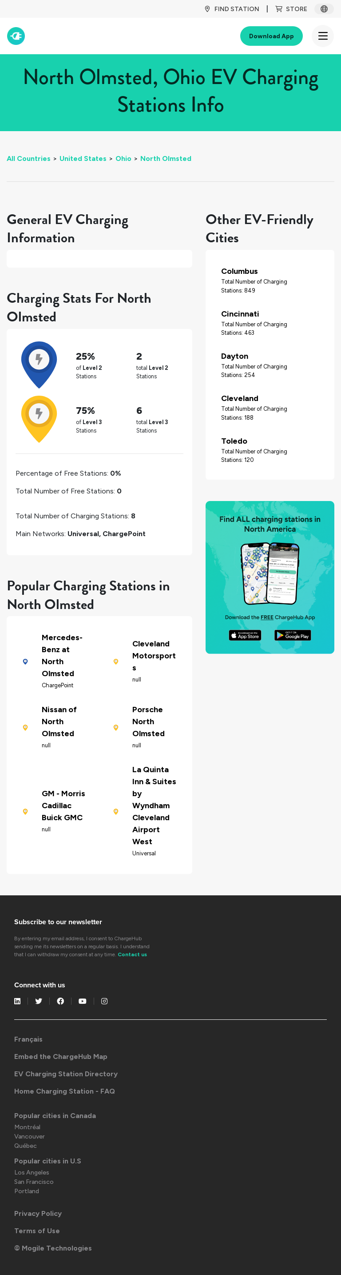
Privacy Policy (38, 1213)
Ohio (123, 158)
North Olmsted (165, 158)
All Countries (29, 158)
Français (28, 1039)
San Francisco (34, 1182)
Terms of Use (37, 1231)
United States (83, 158)
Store (291, 9)
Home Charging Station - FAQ (64, 1091)
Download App (271, 36)
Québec (25, 1146)
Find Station (231, 9)
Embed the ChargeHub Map (60, 1056)
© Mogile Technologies (53, 1248)
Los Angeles (31, 1172)
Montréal (27, 1127)
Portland (26, 1191)
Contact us (132, 954)
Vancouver (29, 1136)
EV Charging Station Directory (66, 1074)
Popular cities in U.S (47, 1161)
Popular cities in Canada (55, 1115)
